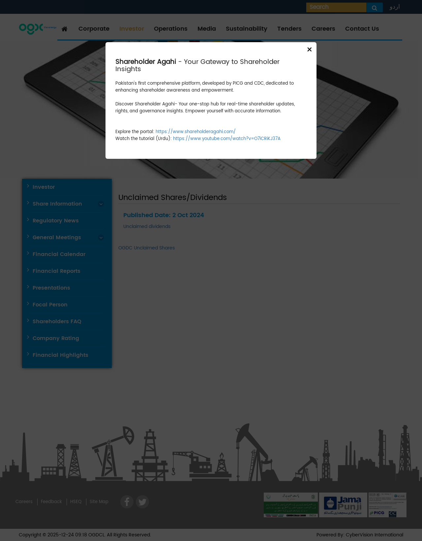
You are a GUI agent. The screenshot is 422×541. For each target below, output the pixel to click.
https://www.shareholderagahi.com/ (196, 131)
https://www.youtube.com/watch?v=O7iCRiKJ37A (227, 138)
